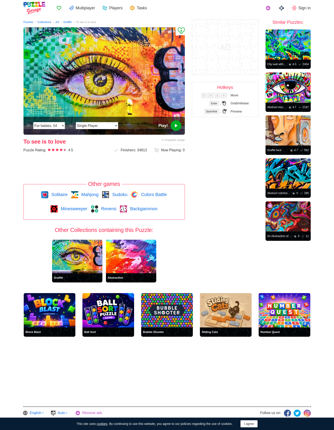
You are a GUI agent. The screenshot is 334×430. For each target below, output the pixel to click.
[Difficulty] (49, 125)
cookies (102, 424)
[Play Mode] (97, 125)
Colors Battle (153, 194)
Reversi (108, 208)
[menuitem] (59, 8)
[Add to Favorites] (180, 31)
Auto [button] (61, 413)
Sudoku (119, 194)
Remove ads (92, 413)
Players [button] (116, 8)
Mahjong (89, 194)
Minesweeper (73, 208)
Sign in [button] (304, 8)
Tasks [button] (142, 8)
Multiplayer (85, 8)
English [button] (35, 413)
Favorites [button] (59, 8)
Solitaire (59, 194)
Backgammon (143, 208)
